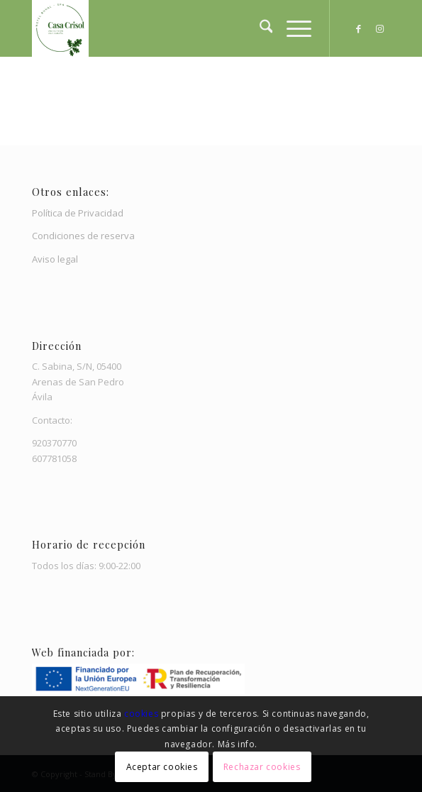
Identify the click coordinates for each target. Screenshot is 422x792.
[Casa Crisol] (175, 28)
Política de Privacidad (77, 213)
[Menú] (291, 28)
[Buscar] (259, 28)
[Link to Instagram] (379, 29)
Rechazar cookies (262, 767)
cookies (142, 714)
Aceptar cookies (162, 767)
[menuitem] (259, 28)
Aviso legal (55, 259)
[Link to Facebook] (358, 29)
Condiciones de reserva (83, 235)
